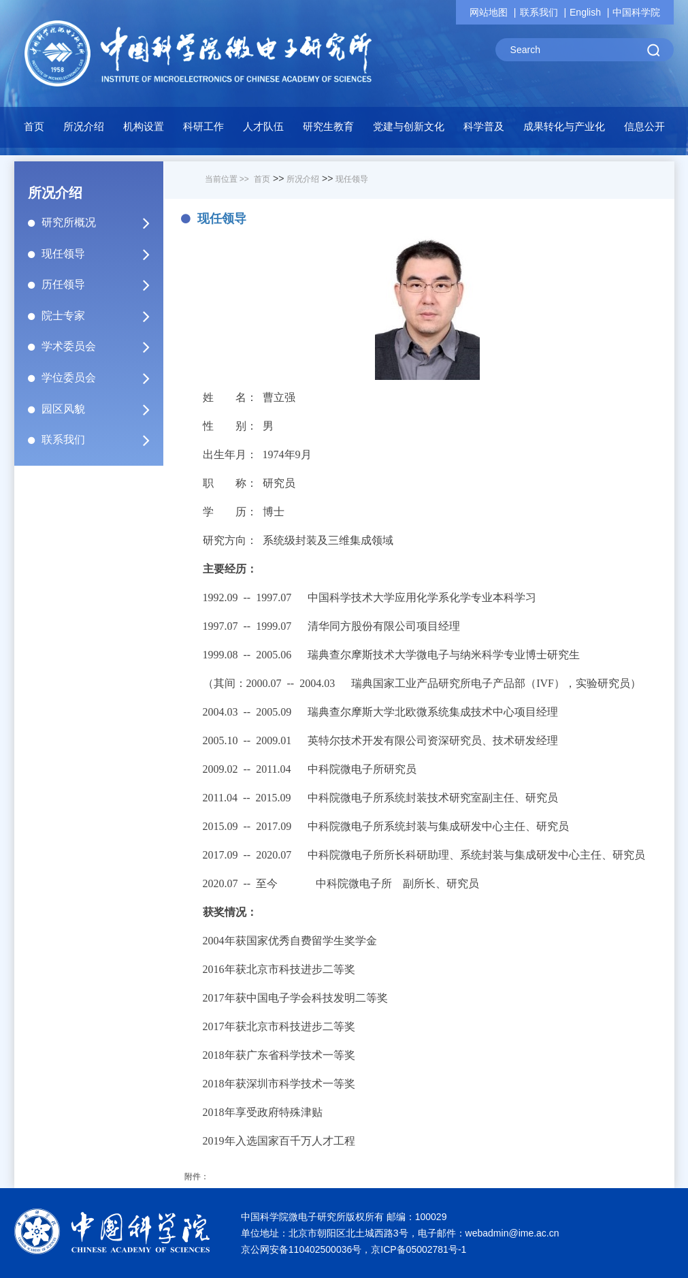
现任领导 (101, 254)
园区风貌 (101, 409)
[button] (144, 130)
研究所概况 (101, 222)
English (585, 12)
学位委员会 (101, 378)
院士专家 (101, 316)
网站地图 (489, 12)
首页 (34, 126)
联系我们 (539, 12)
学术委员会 (101, 346)
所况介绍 (302, 179)
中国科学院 (636, 12)
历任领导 (101, 284)
